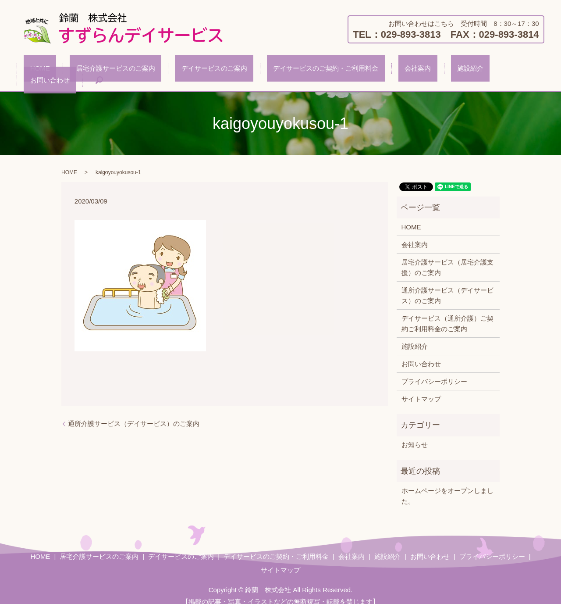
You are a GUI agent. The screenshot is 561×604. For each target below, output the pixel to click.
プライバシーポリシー (434, 371)
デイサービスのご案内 (201, 70)
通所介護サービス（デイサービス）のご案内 (133, 413)
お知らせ (414, 434)
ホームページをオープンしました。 (447, 486)
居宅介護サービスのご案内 (115, 70)
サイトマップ (421, 389)
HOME (53, 70)
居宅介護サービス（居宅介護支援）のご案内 (447, 257)
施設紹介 (420, 70)
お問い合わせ (466, 70)
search (509, 70)
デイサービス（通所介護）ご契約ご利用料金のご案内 (447, 313)
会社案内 (380, 70)
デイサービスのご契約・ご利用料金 (300, 70)
